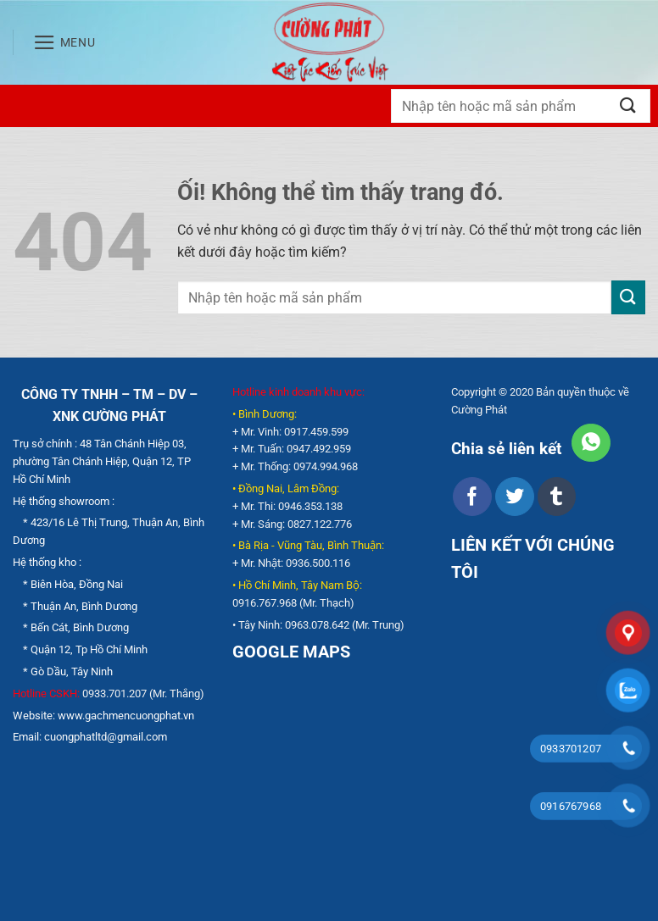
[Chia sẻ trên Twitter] (514, 496)
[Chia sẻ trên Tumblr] (557, 496)
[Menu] (64, 42)
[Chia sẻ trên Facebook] (472, 496)
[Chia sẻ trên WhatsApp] (591, 443)
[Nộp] (628, 105)
